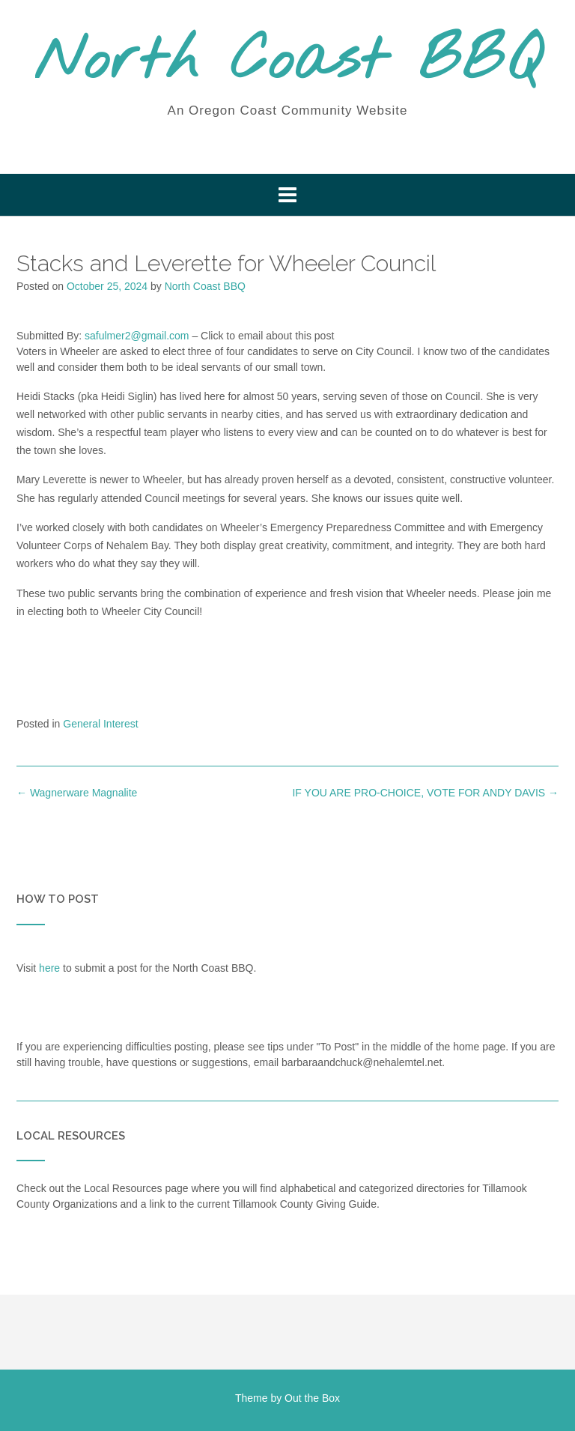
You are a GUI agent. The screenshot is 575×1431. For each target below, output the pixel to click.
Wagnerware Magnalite (76, 793)
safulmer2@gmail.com (137, 336)
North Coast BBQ (287, 62)
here (49, 968)
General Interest (100, 724)
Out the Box (312, 1398)
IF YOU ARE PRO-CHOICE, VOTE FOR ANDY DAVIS (425, 793)
